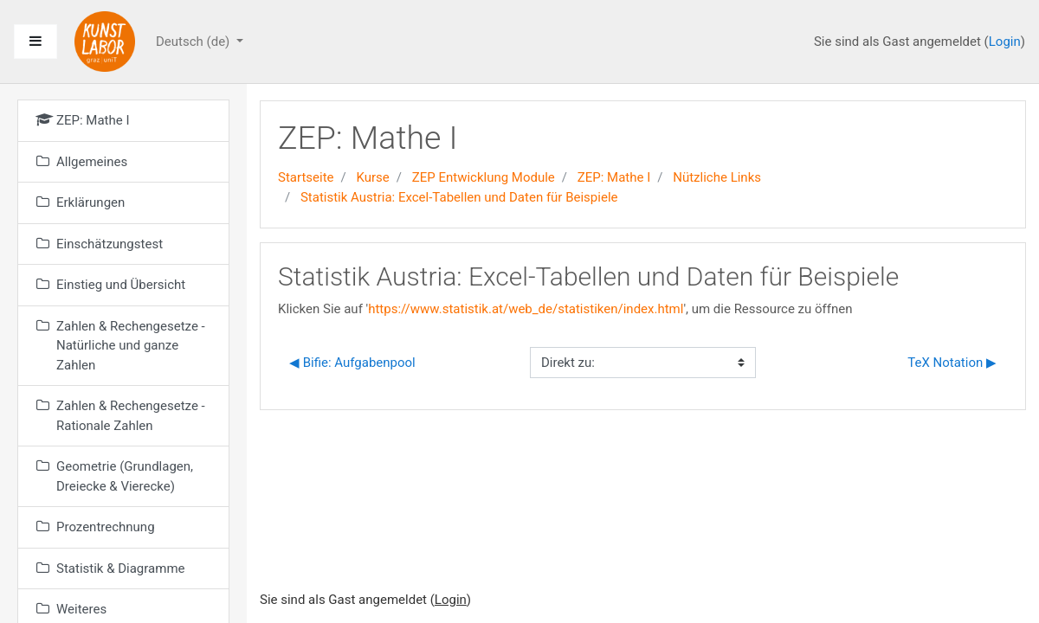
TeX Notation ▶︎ (952, 362)
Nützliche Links (717, 177)
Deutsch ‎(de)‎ (194, 41)
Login (1005, 41)
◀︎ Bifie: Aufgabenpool (352, 362)
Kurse (372, 177)
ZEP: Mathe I (614, 177)
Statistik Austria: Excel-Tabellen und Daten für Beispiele (459, 197)
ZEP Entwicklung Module (483, 177)
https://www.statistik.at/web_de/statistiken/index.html (525, 309)
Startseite (306, 177)
